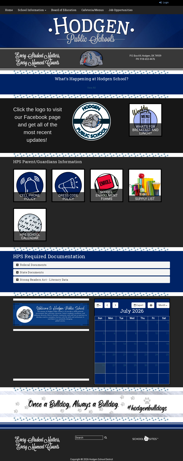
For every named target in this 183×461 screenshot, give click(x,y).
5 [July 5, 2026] (104, 333)
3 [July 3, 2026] (157, 322)
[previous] (107, 305)
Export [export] (138, 305)
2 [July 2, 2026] (146, 322)
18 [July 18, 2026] (167, 344)
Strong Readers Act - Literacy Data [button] (42, 279)
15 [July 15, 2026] (135, 344)
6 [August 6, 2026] (146, 376)
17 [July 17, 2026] (156, 344)
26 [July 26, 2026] (103, 365)
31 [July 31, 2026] (156, 365)
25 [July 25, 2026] (167, 354)
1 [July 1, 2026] (135, 322)
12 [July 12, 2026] (103, 344)
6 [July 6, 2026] (114, 333)
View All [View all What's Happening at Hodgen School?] (91, 87)
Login (164, 2)
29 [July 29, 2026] (135, 365)
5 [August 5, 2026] (135, 376)
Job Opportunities (120, 10)
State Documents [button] (30, 272)
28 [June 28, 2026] (103, 322)
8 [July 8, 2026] (135, 333)
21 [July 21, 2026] (124, 354)
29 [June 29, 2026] (114, 322)
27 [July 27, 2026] (114, 365)
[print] (151, 305)
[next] (115, 305)
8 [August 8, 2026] (168, 376)
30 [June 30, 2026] (124, 322)
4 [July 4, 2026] (168, 322)
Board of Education (63, 10)
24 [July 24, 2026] (156, 354)
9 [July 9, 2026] (146, 333)
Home (9, 10)
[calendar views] (162, 305)
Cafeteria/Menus (92, 10)
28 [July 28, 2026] (124, 365)
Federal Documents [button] (31, 265)
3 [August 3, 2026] (114, 376)
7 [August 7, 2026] (157, 376)
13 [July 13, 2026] (114, 344)
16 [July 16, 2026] (145, 344)
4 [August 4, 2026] (125, 376)
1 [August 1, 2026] (168, 365)
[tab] (91, 265)
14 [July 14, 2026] (124, 344)
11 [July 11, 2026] (167, 333)
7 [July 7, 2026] (125, 333)
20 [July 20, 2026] (114, 354)
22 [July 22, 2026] (135, 354)
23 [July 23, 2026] (145, 354)
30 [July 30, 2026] (145, 365)
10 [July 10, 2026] (156, 333)
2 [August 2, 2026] (104, 376)
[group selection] (99, 305)
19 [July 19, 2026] (103, 354)
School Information (32, 10)
